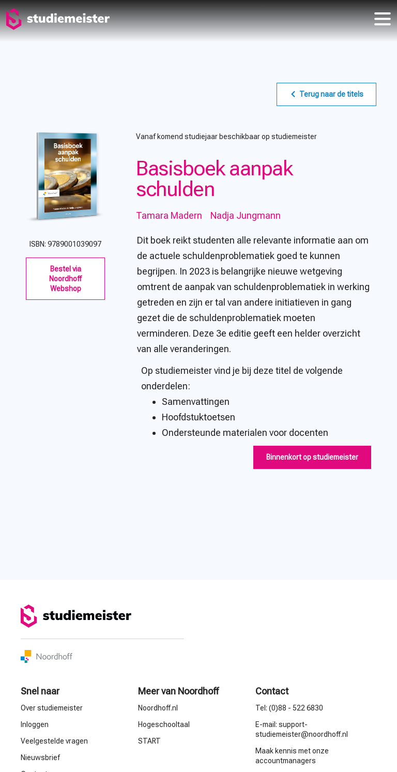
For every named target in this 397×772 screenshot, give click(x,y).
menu (382, 19)
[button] (312, 457)
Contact (271, 691)
